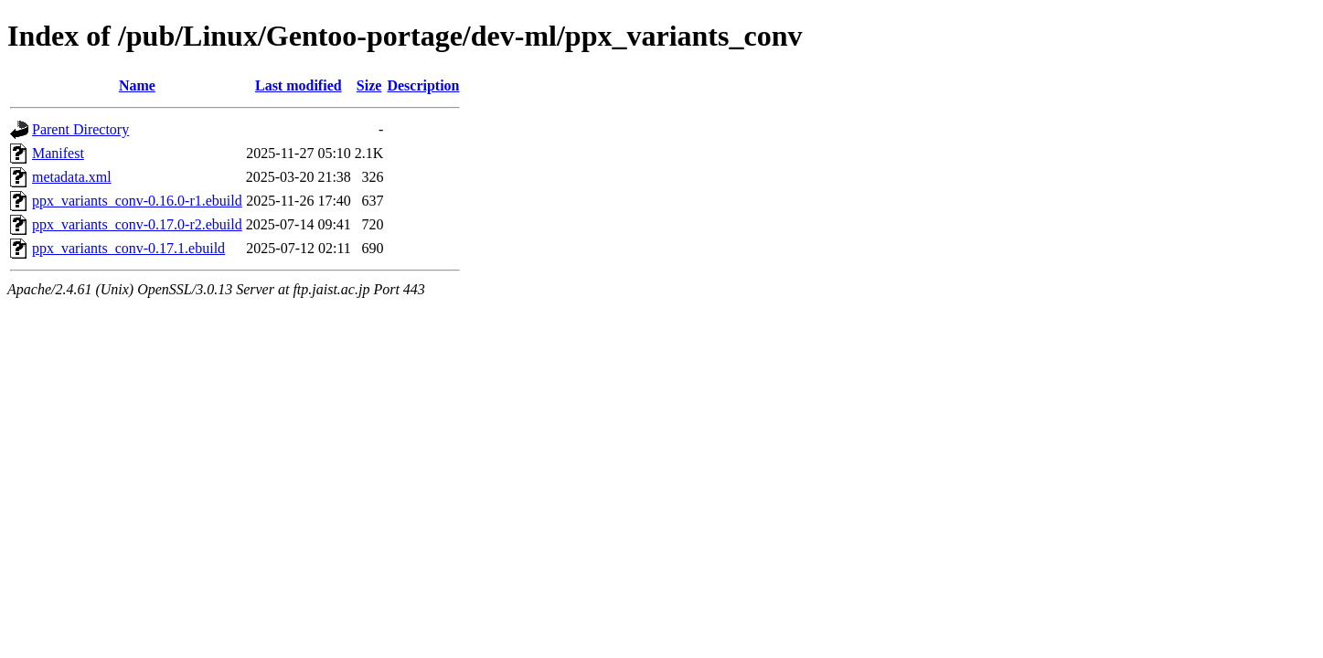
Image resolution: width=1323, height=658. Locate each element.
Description (423, 85)
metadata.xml (72, 177)
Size (369, 85)
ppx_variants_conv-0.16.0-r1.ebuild (137, 200)
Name (137, 85)
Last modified (298, 85)
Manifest (58, 153)
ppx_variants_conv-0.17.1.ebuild (128, 248)
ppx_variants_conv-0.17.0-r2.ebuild (137, 224)
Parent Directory (80, 129)
